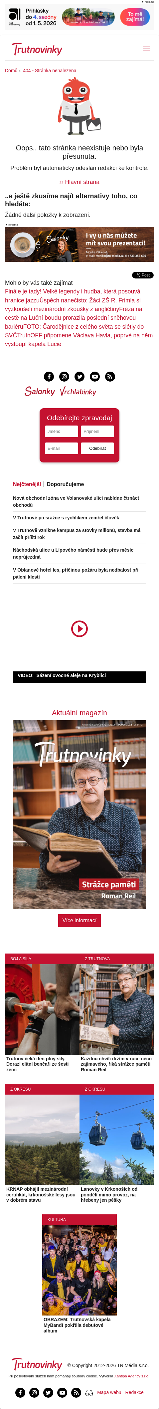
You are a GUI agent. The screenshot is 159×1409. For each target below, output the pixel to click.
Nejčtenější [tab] (27, 484)
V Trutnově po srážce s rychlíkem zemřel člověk (66, 517)
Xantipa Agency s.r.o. (132, 1376)
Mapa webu (109, 1392)
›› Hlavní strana (79, 182)
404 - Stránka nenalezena (49, 70)
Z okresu (20, 1089)
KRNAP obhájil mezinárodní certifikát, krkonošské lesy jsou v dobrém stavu (41, 1194)
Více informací (79, 920)
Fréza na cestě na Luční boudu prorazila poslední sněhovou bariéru (73, 318)
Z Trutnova (97, 959)
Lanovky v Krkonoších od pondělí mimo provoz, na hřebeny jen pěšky (109, 1194)
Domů (11, 70)
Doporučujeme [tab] (65, 484)
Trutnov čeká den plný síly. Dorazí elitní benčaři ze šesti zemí (37, 1064)
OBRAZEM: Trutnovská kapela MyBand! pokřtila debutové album (77, 1325)
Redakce (134, 1392)
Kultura (57, 1219)
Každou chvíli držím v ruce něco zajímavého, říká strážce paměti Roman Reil (116, 1064)
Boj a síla (20, 959)
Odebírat (97, 448)
